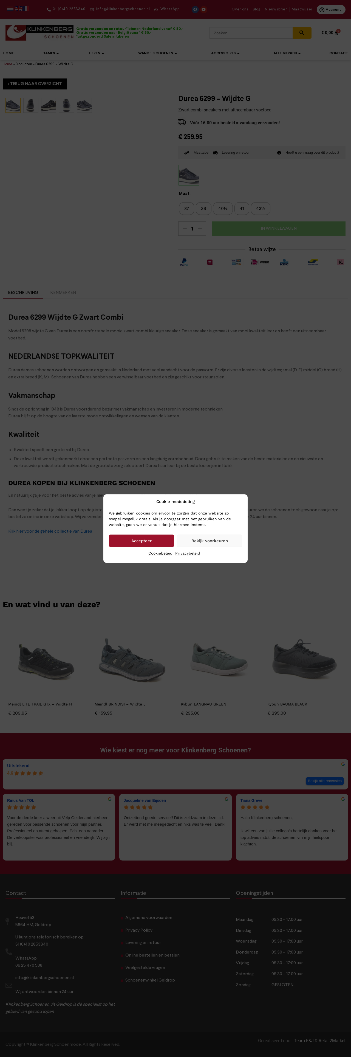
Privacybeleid (187, 553)
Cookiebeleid (160, 553)
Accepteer (141, 540)
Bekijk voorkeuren (209, 540)
